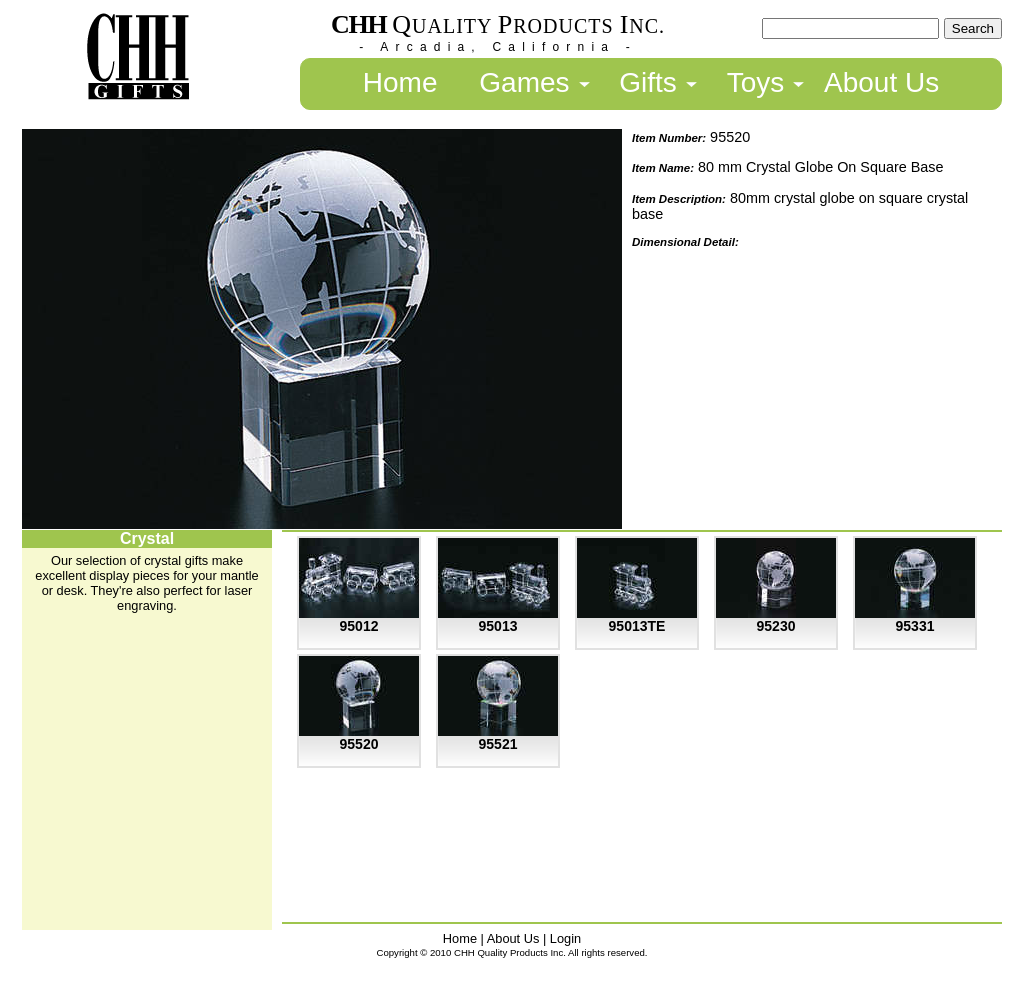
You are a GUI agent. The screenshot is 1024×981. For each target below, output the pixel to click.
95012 (359, 626)
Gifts (648, 82)
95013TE (637, 626)
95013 (498, 626)
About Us (881, 82)
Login (565, 938)
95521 (498, 744)
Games (524, 82)
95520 (359, 744)
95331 (915, 626)
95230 (776, 626)
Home (400, 82)
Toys (756, 82)
